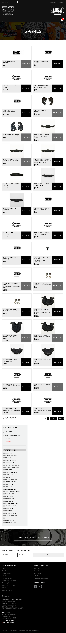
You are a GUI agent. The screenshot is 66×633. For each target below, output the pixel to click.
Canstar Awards (7, 571)
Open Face (37, 571)
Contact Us (6, 569)
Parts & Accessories (13, 435)
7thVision (36, 631)
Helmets (8, 432)
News (4, 576)
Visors (8, 439)
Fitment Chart (7, 578)
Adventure (37, 573)
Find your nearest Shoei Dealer (33, 538)
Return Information (8, 585)
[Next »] (61, 419)
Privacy (4, 588)
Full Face (37, 569)
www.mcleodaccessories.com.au (13, 609)
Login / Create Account (57, 2)
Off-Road (37, 576)
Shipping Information (9, 581)
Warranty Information (9, 583)
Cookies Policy (7, 590)
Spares (8, 441)
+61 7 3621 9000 (8, 621)
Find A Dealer (6, 573)
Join (56, 555)
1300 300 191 (12, 603)
